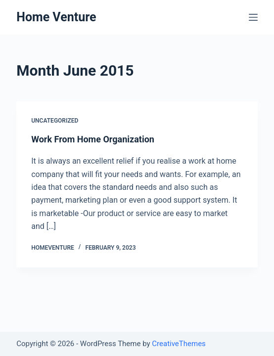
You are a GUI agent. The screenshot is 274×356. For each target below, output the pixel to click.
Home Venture (56, 17)
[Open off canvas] (253, 17)
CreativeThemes (179, 343)
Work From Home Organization (92, 139)
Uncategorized (54, 120)
